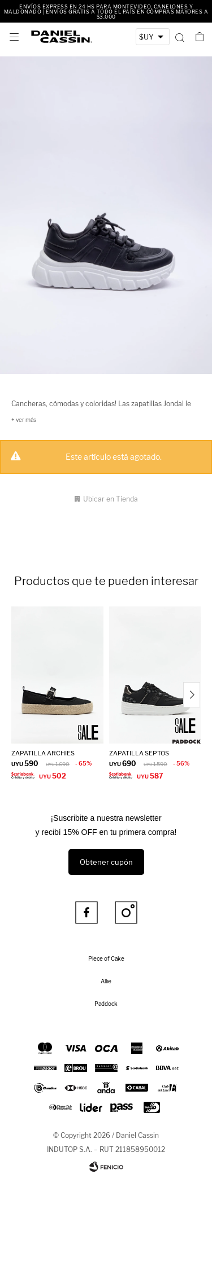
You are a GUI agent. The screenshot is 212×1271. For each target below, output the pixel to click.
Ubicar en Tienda (110, 499)
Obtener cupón (106, 862)
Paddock (106, 1003)
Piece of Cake (106, 958)
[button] (179, 37)
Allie (106, 981)
